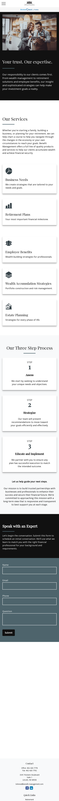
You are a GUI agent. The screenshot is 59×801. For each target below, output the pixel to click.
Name (5, 564)
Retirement (29, 799)
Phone (5, 595)
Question (7, 611)
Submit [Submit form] (8, 632)
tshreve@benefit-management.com (29, 784)
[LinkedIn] (31, 788)
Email (5, 580)
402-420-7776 (32, 768)
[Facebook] (27, 788)
